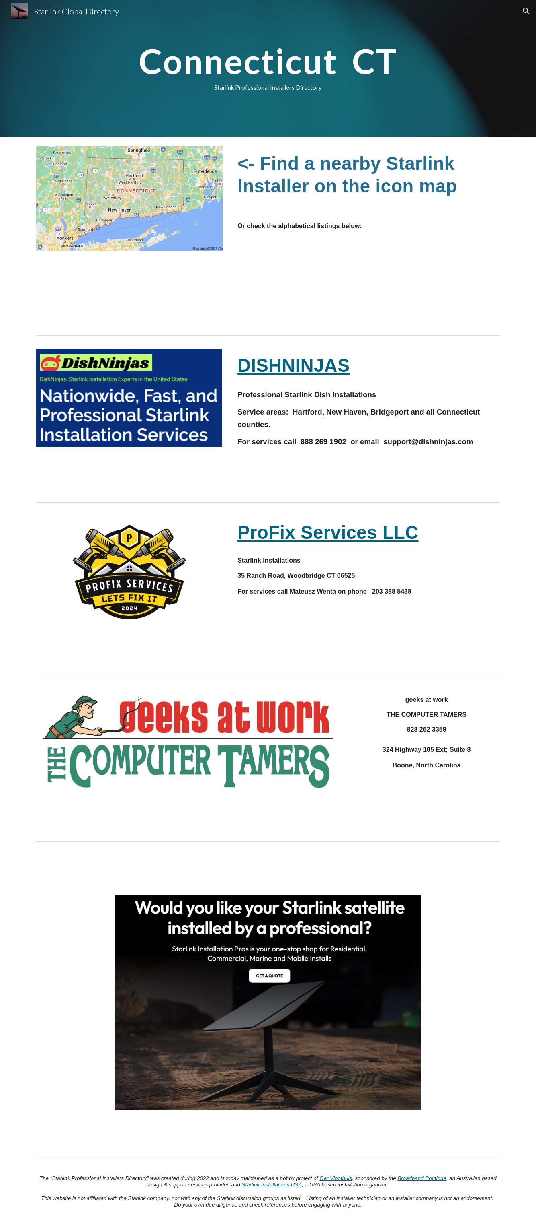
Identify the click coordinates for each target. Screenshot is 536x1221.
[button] (526, 11)
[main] (268, 68)
